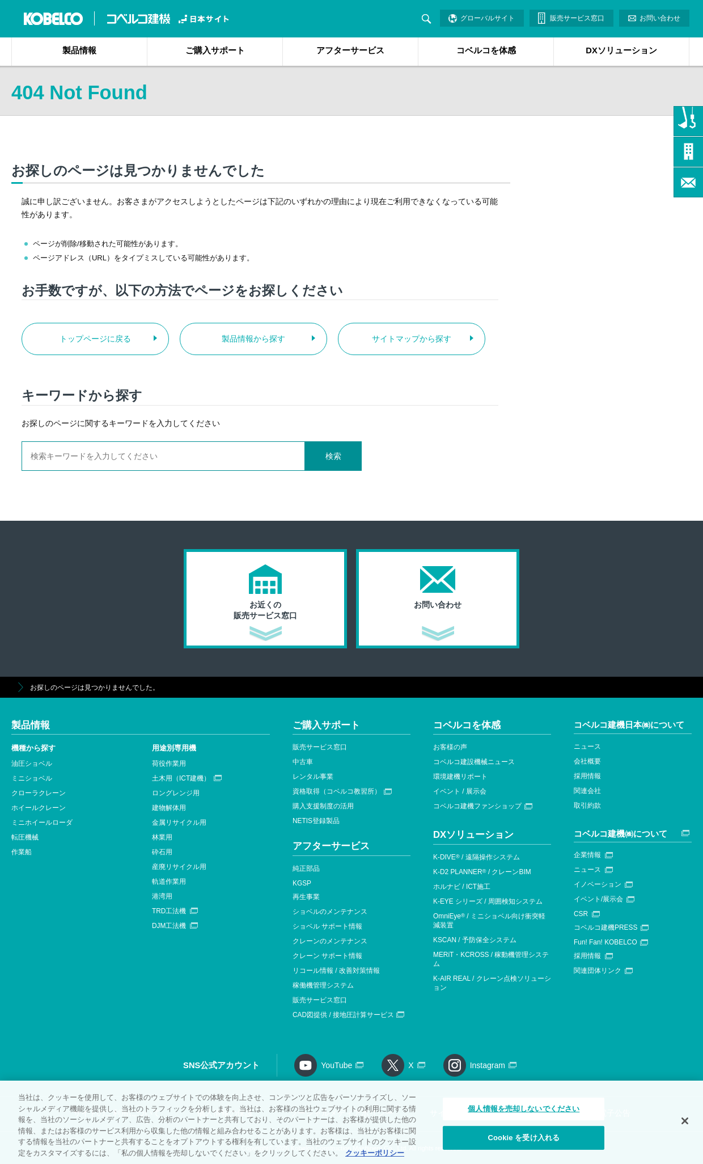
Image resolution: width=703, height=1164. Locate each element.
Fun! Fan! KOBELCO (605, 942)
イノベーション (597, 884)
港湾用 (162, 896)
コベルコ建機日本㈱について (629, 724)
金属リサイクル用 (179, 822)
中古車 (303, 762)
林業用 (162, 837)
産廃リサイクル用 (179, 867)
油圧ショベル (31, 763)
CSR (581, 914)
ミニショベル (31, 778)
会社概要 (587, 761)
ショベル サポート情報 (327, 926)
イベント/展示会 (598, 899)
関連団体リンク (597, 971)
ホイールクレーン (38, 808)
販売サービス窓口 (577, 18)
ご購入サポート (215, 50)
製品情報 (79, 50)
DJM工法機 (169, 926)
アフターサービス (350, 50)
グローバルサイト (487, 18)
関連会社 (587, 791)
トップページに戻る (95, 338)
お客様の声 (450, 747)
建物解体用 (169, 808)
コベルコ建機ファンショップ (477, 806)
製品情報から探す (253, 338)
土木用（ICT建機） (181, 778)
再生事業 (306, 897)
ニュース (587, 746)
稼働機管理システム (323, 985)
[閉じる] (684, 1126)
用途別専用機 (174, 748)
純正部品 (306, 868)
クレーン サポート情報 (327, 956)
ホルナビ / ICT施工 (461, 887)
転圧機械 (25, 837)
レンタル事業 (313, 777)
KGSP (302, 883)
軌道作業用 (169, 881)
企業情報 (587, 855)
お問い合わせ (660, 18)
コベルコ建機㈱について (620, 833)
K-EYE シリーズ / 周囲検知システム (488, 901)
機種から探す (33, 748)
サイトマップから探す (411, 338)
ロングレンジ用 (176, 793)
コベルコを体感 (486, 50)
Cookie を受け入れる (524, 1142)
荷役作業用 (169, 763)
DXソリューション (621, 50)
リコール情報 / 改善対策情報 (336, 971)
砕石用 (162, 852)
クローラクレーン (38, 793)
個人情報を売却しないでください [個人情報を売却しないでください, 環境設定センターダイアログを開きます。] (523, 1114)
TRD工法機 (169, 911)
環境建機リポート (460, 777)
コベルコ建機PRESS (605, 927)
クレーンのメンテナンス (330, 941)
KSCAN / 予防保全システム (474, 940)
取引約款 (587, 805)
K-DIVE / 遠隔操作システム (476, 857)
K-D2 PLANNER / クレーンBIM (482, 872)
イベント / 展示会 (459, 791)
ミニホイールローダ (42, 822)
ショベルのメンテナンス (330, 912)
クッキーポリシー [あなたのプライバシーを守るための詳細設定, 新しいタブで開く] (374, 1157)
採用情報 (587, 776)
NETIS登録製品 (316, 821)
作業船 (21, 852)
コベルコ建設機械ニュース (474, 762)
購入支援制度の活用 (323, 806)
